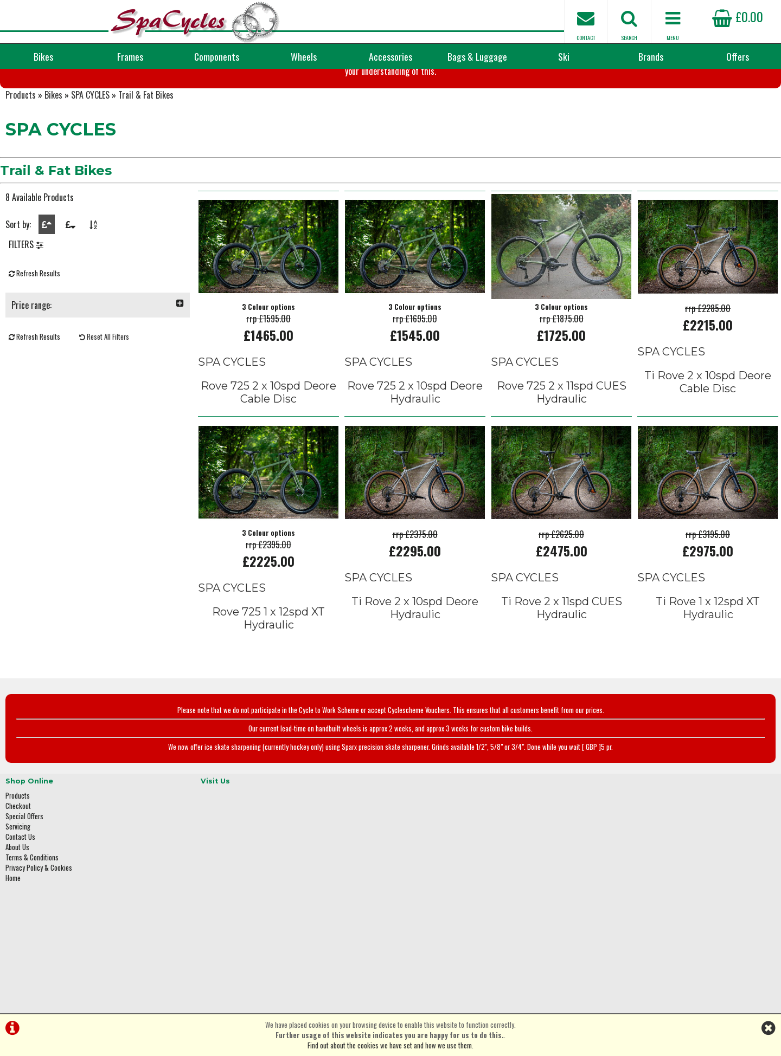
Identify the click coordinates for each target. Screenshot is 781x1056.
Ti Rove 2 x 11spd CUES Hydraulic (561, 665)
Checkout (18, 853)
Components (216, 56)
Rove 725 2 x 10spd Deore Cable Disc (268, 451)
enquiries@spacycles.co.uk (637, 942)
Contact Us (20, 884)
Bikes (43, 56)
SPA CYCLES (90, 157)
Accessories (390, 56)
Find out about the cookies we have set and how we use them (390, 1045)
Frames (130, 56)
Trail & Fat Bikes (146, 157)
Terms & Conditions (32, 905)
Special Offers (24, 864)
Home (13, 926)
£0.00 (737, 16)
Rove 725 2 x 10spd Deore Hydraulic (415, 451)
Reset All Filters (104, 406)
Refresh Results (34, 343)
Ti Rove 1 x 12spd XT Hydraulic (708, 665)
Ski (563, 56)
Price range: (97, 374)
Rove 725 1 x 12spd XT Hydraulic (268, 676)
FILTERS (26, 314)
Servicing (17, 874)
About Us (17, 895)
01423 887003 (618, 908)
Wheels (304, 56)
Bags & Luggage (477, 56)
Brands (650, 56)
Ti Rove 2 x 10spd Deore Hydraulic (414, 665)
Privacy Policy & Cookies (38, 915)
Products (20, 157)
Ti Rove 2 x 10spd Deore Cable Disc (707, 441)
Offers (737, 56)
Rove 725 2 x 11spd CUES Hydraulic (561, 451)
